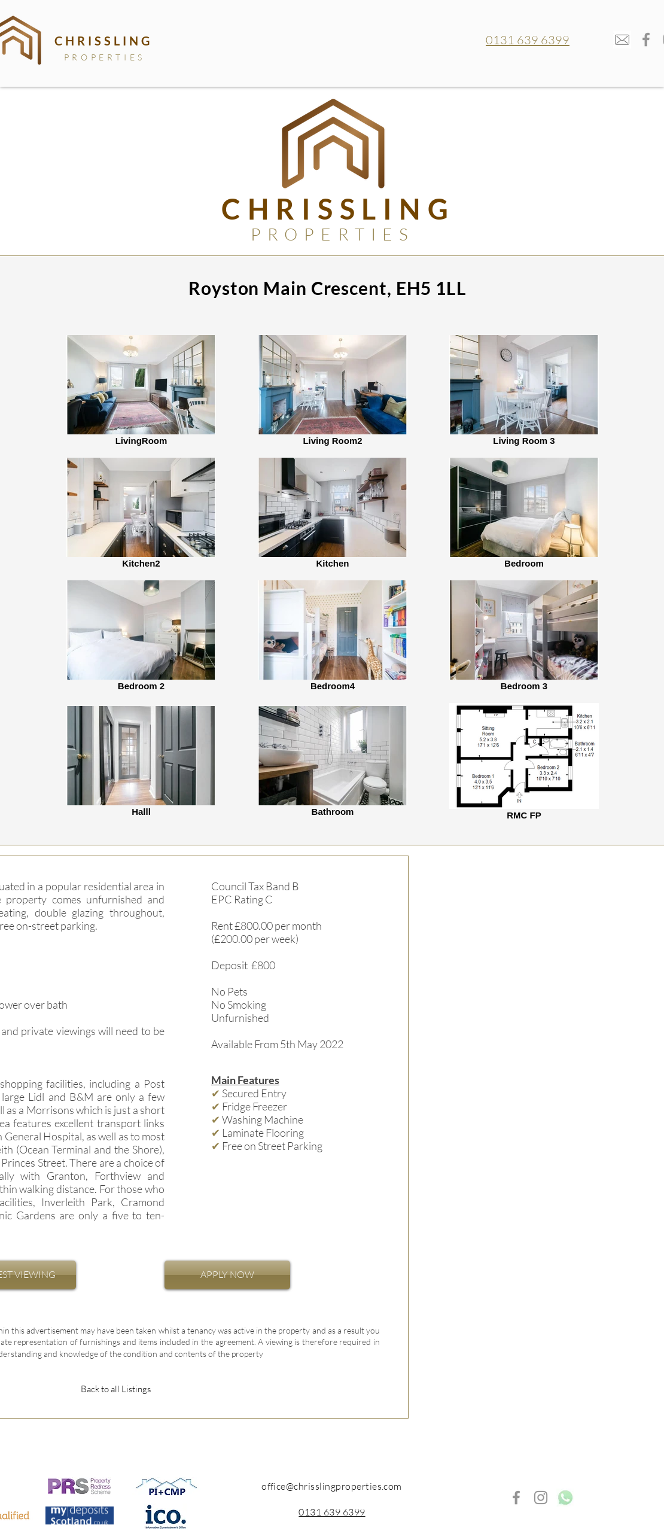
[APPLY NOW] (227, 1275)
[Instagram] (541, 1497)
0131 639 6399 (527, 39)
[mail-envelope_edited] (622, 39)
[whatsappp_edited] (565, 1497)
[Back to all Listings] (115, 1389)
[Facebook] (646, 39)
